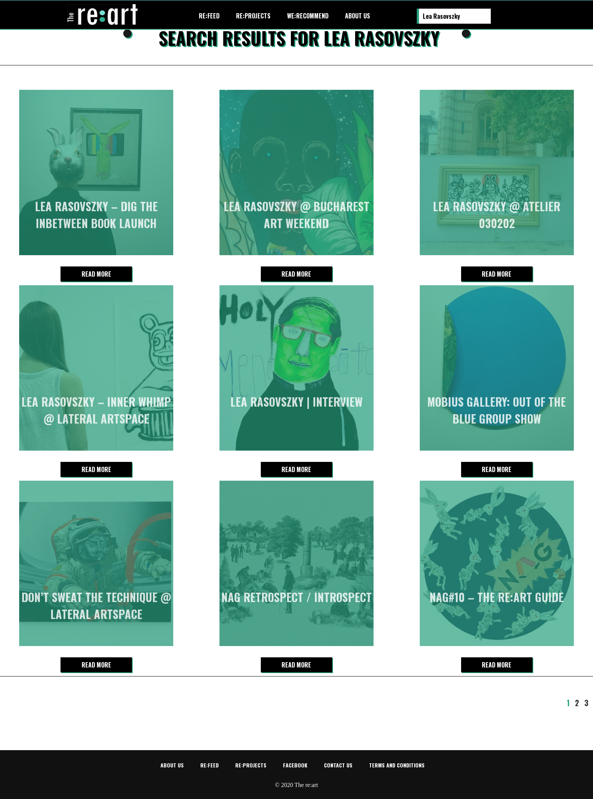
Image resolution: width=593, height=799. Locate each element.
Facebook (295, 765)
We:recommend (307, 15)
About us (357, 15)
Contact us (338, 765)
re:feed (209, 15)
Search (497, 16)
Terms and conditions (397, 765)
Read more (96, 273)
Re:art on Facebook (523, 16)
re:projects (253, 15)
